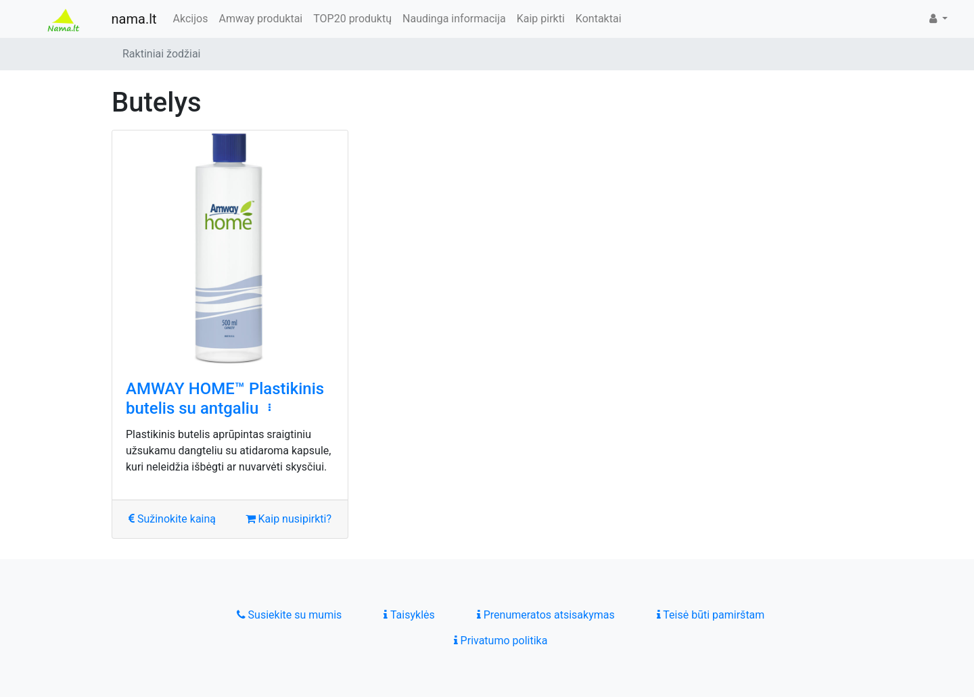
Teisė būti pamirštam (711, 614)
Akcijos (190, 18)
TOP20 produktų (352, 18)
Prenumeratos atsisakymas (546, 614)
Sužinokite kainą (172, 518)
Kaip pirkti (541, 18)
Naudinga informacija (454, 18)
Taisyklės (409, 614)
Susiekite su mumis (289, 614)
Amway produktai (260, 18)
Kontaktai (599, 18)
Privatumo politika (501, 640)
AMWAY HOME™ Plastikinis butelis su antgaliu (225, 398)
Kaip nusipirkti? (288, 518)
